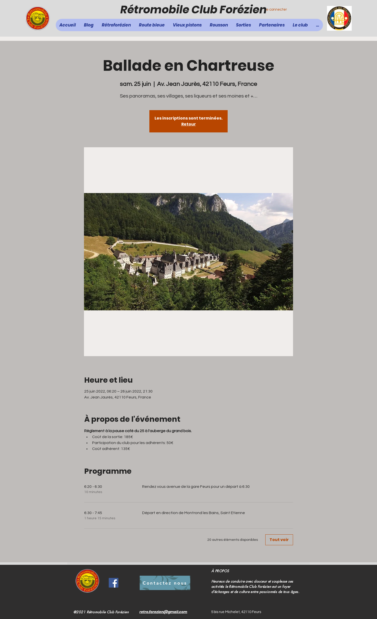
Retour (188, 124)
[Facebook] (113, 583)
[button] (152, 25)
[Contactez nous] (165, 583)
